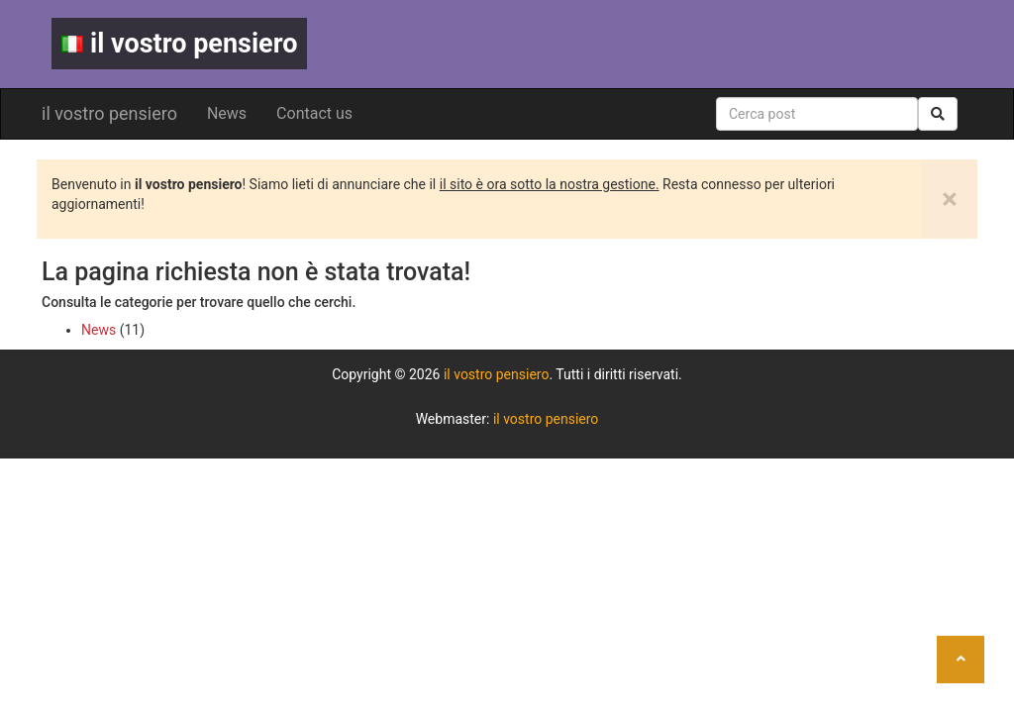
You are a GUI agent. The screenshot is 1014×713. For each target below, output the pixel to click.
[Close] (949, 199)
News (227, 113)
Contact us (314, 113)
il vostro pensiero (179, 43)
